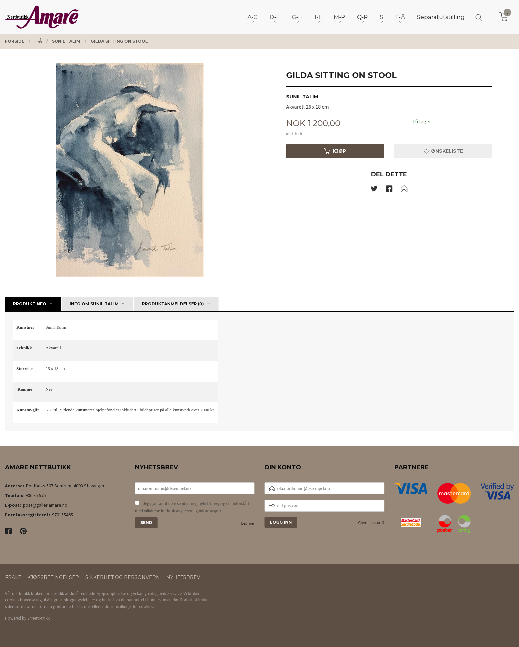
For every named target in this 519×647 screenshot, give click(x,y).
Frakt (13, 577)
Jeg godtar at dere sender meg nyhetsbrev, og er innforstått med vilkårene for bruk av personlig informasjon (192, 507)
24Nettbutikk (38, 618)
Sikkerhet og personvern (122, 577)
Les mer (248, 523)
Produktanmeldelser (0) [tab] (173, 303)
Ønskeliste (443, 151)
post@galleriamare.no (45, 505)
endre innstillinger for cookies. (127, 606)
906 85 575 (35, 495)
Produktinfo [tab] (29, 303)
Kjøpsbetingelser (53, 577)
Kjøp (335, 151)
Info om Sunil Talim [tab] (94, 303)
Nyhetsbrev (183, 577)
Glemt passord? (371, 522)
